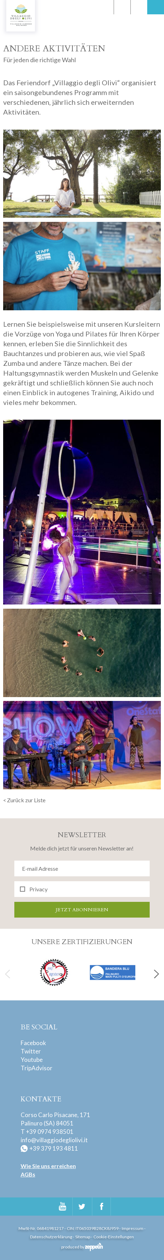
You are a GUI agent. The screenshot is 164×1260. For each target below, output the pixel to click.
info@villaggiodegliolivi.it (54, 1140)
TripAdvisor (36, 1068)
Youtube (32, 1059)
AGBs (28, 1174)
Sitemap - (83, 1236)
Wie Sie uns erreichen (48, 1166)
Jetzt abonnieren (82, 909)
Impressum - (133, 1228)
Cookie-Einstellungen (113, 1236)
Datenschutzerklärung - (52, 1236)
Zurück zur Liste (26, 800)
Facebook (33, 1043)
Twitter (31, 1051)
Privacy (38, 889)
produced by (82, 1247)
